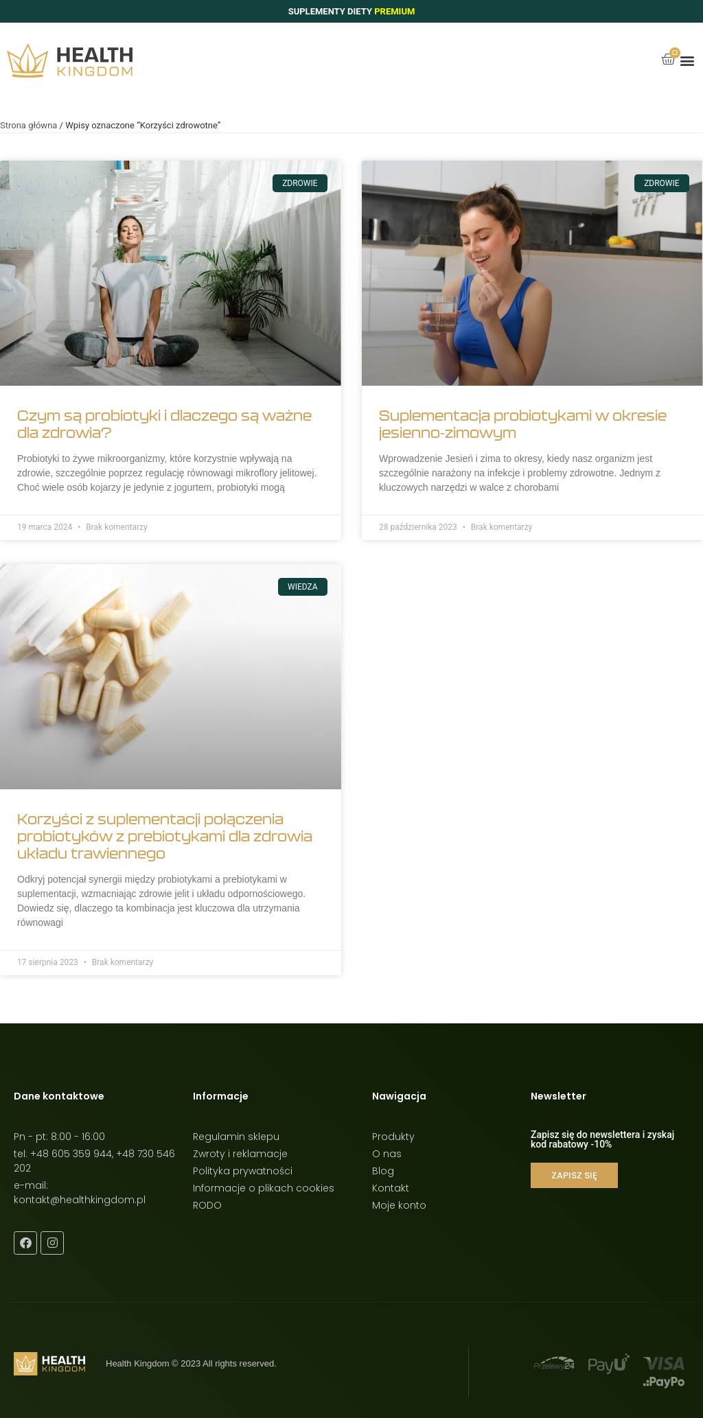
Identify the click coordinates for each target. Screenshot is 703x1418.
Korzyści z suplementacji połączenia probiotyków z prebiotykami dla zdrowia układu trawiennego (164, 836)
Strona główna (28, 125)
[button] (687, 60)
